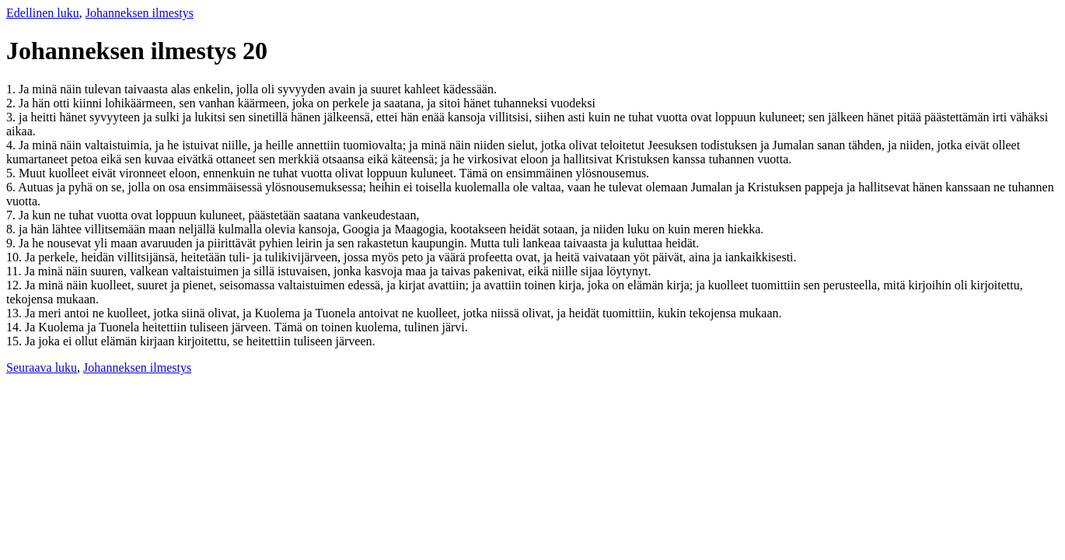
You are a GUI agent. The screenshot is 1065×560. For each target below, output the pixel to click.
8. (12, 229)
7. (12, 215)
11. (15, 271)
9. (12, 243)
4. (12, 145)
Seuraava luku (41, 367)
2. (12, 103)
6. (12, 187)
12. (15, 285)
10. (15, 257)
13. (15, 313)
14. (15, 327)
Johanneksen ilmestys (140, 12)
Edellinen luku (42, 12)
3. (12, 117)
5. (12, 173)
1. (12, 89)
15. (15, 341)
